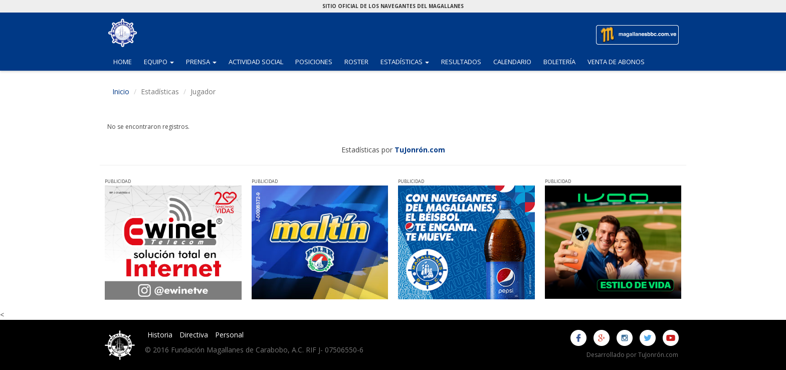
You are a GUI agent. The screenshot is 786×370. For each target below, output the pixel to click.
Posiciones (313, 61)
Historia (159, 334)
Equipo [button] (162, 61)
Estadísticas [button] (407, 61)
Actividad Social (256, 61)
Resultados (461, 61)
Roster (356, 61)
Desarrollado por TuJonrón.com (632, 354)
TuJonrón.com (420, 149)
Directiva (193, 334)
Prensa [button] (204, 61)
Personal (229, 334)
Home (122, 61)
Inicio (120, 91)
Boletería (559, 61)
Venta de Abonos (616, 61)
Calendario (512, 61)
